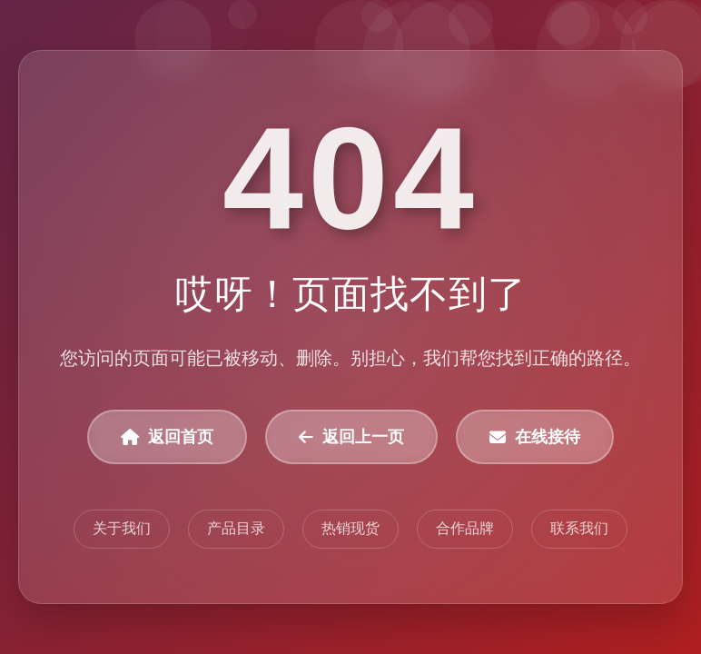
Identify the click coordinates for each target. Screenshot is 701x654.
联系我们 (579, 528)
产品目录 (236, 528)
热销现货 (350, 528)
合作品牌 (465, 528)
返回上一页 (351, 437)
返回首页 (167, 437)
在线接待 (534, 437)
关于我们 (122, 528)
